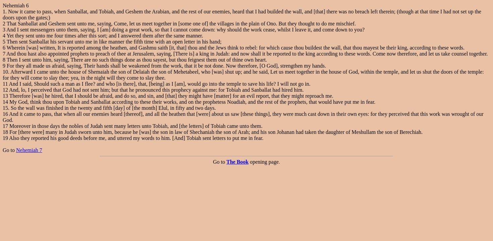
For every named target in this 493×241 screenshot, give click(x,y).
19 (5, 138)
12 (5, 90)
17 (5, 126)
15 (5, 108)
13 (5, 96)
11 (5, 84)
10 (5, 72)
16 (5, 114)
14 (5, 102)
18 (5, 132)
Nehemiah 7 (29, 150)
